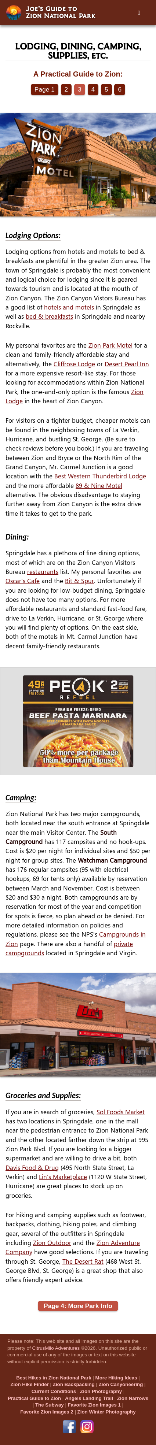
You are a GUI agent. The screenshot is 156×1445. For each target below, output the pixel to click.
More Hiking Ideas (116, 1378)
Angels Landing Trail (89, 1398)
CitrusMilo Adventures (56, 1348)
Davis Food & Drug (32, 1167)
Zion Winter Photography (106, 1412)
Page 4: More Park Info (78, 1305)
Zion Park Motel (110, 345)
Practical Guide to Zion (34, 1398)
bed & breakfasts (49, 316)
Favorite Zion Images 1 (94, 1405)
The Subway (49, 1405)
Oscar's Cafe (23, 581)
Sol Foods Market (121, 1112)
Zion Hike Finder (29, 1384)
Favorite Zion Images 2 (46, 1412)
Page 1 (45, 89)
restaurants (42, 571)
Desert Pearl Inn (127, 364)
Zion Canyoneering (121, 1384)
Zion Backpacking (74, 1384)
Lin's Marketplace (63, 1176)
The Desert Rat (83, 1261)
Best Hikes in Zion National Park (53, 1378)
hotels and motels (69, 307)
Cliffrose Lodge (74, 364)
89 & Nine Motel (99, 485)
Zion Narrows (132, 1398)
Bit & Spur (79, 581)
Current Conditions (54, 1391)
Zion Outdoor (52, 1242)
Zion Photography (101, 1391)
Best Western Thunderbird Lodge (100, 476)
